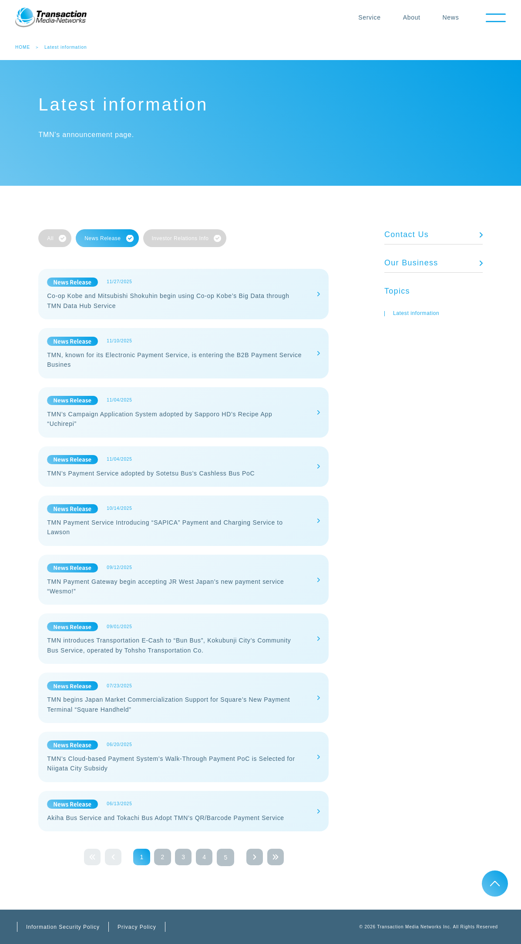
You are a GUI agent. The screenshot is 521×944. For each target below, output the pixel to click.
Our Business (411, 262)
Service (368, 17)
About (410, 17)
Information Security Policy (63, 927)
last (279, 857)
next (257, 857)
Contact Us (406, 234)
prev (109, 857)
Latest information (416, 313)
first (88, 857)
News (449, 17)
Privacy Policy (137, 927)
